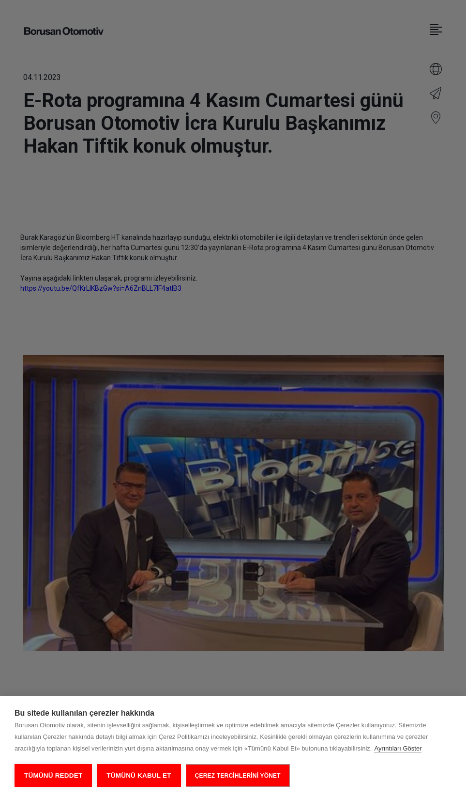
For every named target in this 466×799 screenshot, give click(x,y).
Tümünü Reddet (53, 775)
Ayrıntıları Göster (397, 748)
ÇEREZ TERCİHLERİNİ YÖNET (238, 775)
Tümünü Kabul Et (138, 775)
